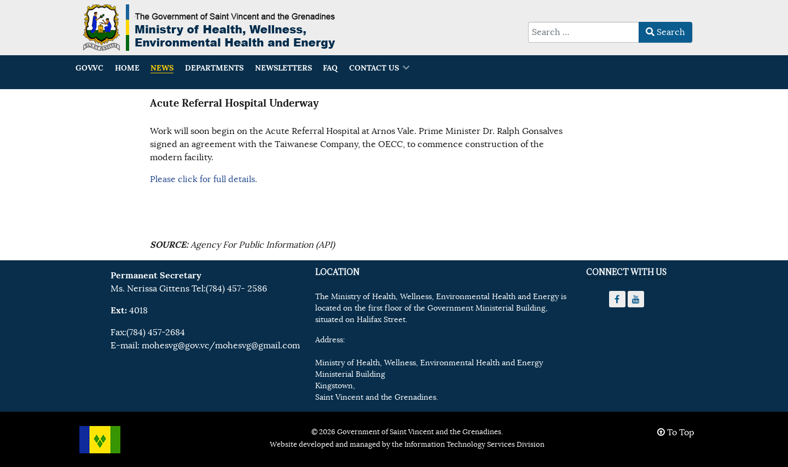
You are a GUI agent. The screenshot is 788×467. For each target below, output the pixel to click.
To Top (675, 432)
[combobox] (583, 32)
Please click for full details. (203, 179)
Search (665, 32)
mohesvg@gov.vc (175, 345)
